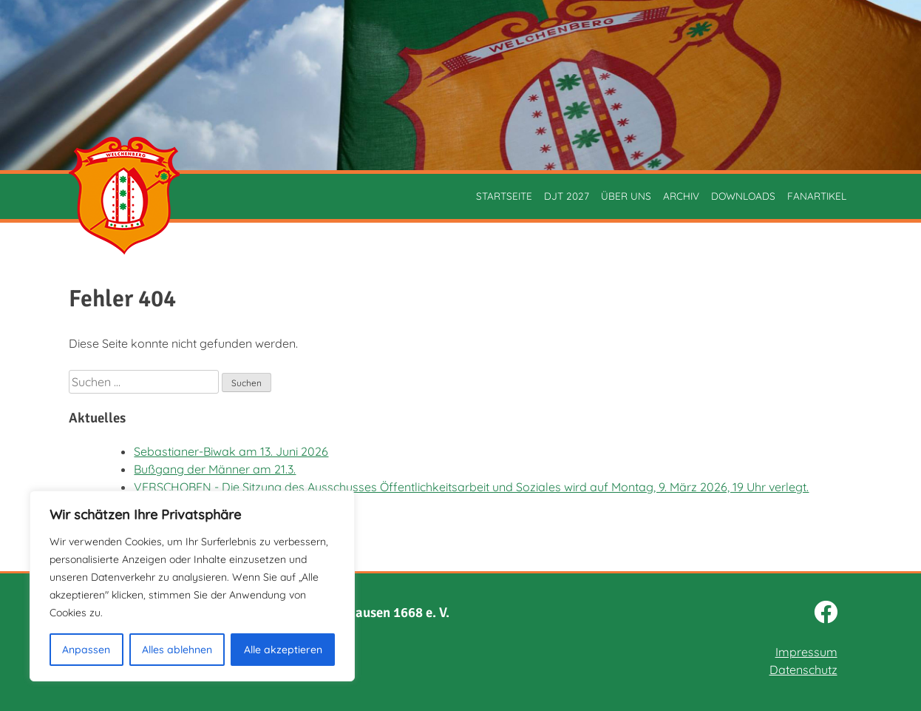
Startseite (504, 195)
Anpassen (86, 649)
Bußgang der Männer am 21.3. (215, 469)
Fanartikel (816, 195)
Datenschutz (803, 669)
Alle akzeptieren (283, 649)
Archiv (681, 195)
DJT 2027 (566, 195)
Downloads (743, 195)
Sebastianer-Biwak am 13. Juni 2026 (231, 451)
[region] (192, 586)
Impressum (806, 651)
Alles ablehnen (177, 649)
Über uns (626, 195)
